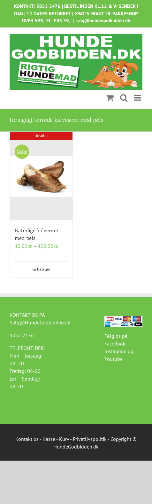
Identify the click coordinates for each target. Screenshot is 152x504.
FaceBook (114, 343)
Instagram (115, 351)
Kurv (64, 439)
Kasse (48, 439)
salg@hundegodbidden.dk (103, 21)
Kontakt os (27, 439)
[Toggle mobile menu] (138, 98)
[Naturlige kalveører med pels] (41, 176)
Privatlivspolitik (90, 439)
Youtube (113, 359)
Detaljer (43, 269)
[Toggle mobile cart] (110, 98)
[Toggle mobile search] (124, 98)
